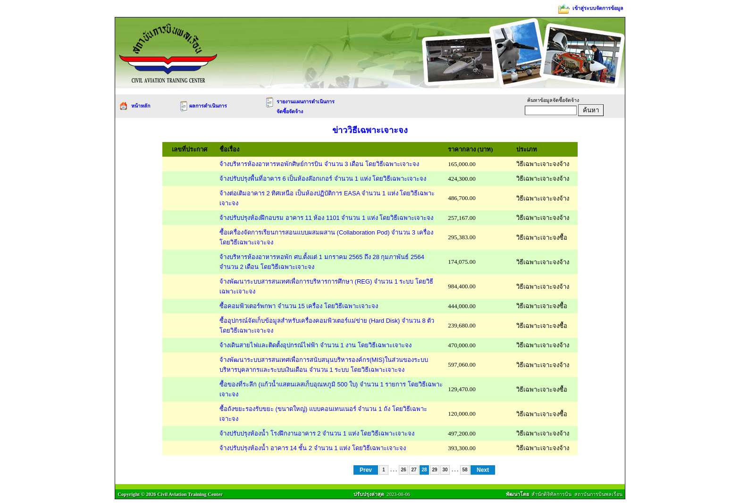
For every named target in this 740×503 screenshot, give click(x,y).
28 (424, 469)
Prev (366, 470)
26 (403, 469)
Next (483, 470)
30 (444, 469)
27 (413, 469)
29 (434, 469)
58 (464, 469)
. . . (393, 469)
